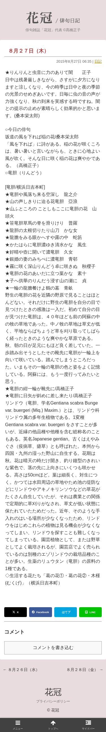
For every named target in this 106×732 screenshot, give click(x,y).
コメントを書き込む (53, 647)
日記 (98, 61)
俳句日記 (70, 20)
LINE (90, 612)
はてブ (66, 612)
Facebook (40, 612)
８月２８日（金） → (84, 669)
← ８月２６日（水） (21, 669)
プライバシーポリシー (53, 701)
